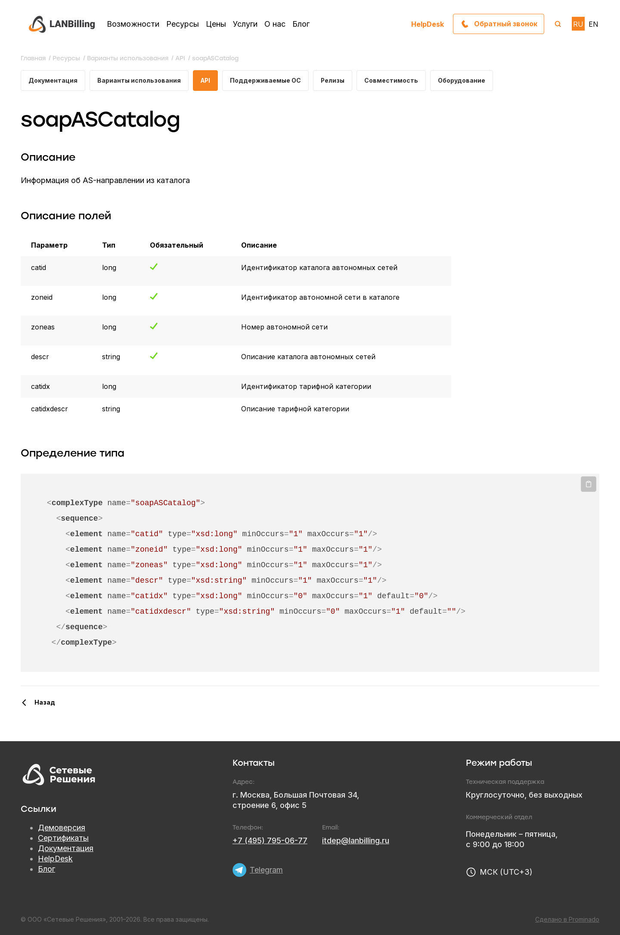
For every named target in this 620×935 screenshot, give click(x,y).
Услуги (245, 23)
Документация (53, 80)
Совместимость (394, 80)
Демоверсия (61, 827)
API (206, 80)
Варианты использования (139, 80)
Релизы (335, 80)
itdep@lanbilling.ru (355, 840)
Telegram (266, 869)
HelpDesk (427, 24)
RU (578, 24)
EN (593, 24)
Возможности (133, 23)
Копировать (588, 484)
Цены (216, 23)
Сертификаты (63, 837)
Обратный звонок (505, 23)
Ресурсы (182, 23)
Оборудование (464, 80)
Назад (44, 702)
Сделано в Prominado (567, 919)
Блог (301, 23)
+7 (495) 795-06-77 (269, 840)
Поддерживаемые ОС (267, 80)
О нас (274, 23)
